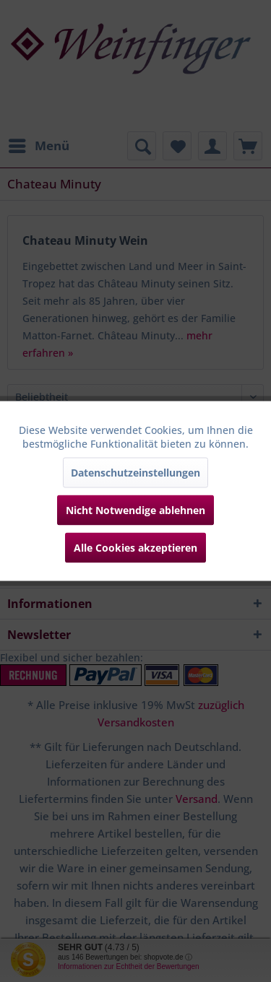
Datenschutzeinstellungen (135, 472)
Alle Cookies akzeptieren (135, 548)
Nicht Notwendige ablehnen (135, 510)
